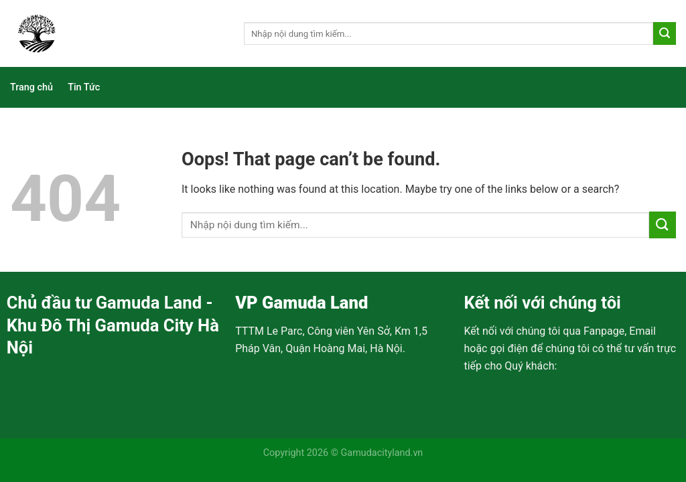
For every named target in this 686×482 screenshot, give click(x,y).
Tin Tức (84, 87)
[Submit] (664, 33)
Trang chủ (31, 87)
